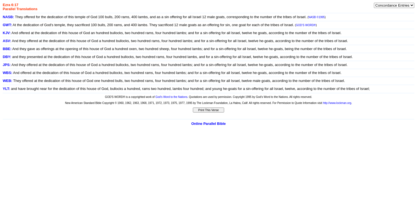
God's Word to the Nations (171, 96)
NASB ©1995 (316, 17)
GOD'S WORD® (306, 25)
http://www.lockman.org (337, 103)
